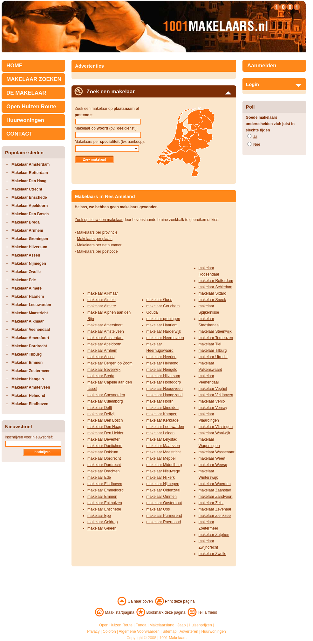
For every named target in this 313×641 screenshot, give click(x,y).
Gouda (152, 312)
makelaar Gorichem (163, 306)
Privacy (93, 631)
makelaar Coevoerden (106, 395)
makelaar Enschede (104, 509)
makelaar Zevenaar (215, 509)
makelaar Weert (212, 458)
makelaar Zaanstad (215, 490)
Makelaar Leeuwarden (31, 305)
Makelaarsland (162, 625)
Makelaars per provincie (97, 232)
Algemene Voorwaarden (139, 631)
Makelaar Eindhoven (29, 404)
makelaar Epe (99, 515)
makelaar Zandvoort (216, 496)
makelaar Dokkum (102, 452)
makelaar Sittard (212, 293)
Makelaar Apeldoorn (29, 206)
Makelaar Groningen (29, 239)
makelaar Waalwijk (214, 433)
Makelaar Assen (25, 255)
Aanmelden (261, 66)
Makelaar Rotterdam (29, 172)
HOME (14, 66)
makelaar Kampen (161, 414)
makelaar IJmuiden (162, 407)
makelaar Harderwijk (163, 331)
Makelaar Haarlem (27, 296)
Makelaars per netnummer (99, 245)
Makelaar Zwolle (26, 272)
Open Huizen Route (31, 106)
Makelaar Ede (23, 280)
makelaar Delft (99, 407)
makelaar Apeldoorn (104, 344)
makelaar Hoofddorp (163, 382)
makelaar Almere (101, 306)
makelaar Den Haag (104, 426)
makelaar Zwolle (212, 553)
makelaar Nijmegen (162, 484)
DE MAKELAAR (26, 93)
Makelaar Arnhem (27, 230)
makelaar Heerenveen (165, 338)
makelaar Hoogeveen (164, 388)
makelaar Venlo (212, 401)
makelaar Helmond (162, 363)
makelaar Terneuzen (216, 338)
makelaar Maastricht (163, 452)
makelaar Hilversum (163, 376)
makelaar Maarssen (163, 446)
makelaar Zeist (211, 503)
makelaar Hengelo (161, 369)
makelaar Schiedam (215, 287)
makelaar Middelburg (164, 465)
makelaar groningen (163, 319)
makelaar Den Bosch (105, 420)
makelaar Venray (213, 407)
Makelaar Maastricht (29, 313)
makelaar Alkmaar (102, 293)
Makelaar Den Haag (28, 181)
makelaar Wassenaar (217, 452)
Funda (141, 625)
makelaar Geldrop (102, 522)
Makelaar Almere (26, 288)
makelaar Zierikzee (215, 515)
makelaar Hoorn (159, 401)
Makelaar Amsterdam (30, 164)
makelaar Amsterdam (105, 338)
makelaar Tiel (210, 344)
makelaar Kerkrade (162, 420)
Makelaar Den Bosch (30, 214)
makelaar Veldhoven (216, 395)
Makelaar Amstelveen (30, 387)
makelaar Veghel (213, 388)
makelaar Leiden (160, 433)
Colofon (109, 631)
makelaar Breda (100, 376)
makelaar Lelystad (161, 439)
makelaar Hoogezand (164, 395)
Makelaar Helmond (28, 395)
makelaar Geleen (101, 528)
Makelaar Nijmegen (28, 263)
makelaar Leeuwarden (165, 426)
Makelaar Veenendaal (30, 329)
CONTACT (19, 134)
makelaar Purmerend (164, 515)
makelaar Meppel (160, 458)
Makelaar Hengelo (27, 379)
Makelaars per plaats (94, 239)
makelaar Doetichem (104, 446)
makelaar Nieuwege (163, 471)
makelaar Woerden (215, 484)
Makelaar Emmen (27, 362)
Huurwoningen (25, 120)
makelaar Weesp (213, 465)
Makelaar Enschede (29, 197)
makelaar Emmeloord (105, 490)
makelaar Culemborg (105, 401)
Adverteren (189, 631)
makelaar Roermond (163, 522)
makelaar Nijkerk (160, 477)
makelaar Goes (159, 299)
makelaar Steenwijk (215, 331)
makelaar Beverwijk (103, 369)
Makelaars (178, 638)
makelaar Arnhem (102, 350)
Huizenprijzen (200, 625)
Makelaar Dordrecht (29, 346)
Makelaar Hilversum (29, 247)
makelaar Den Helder (105, 433)
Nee (256, 144)
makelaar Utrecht (213, 357)
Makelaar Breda (25, 222)
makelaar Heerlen (161, 357)
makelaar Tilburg (213, 350)
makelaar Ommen (161, 496)
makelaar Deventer (103, 439)
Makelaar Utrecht (26, 189)
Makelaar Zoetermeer (30, 371)
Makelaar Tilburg (26, 354)
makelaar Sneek (212, 299)
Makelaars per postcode (97, 251)
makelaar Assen (100, 357)
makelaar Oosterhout (164, 503)
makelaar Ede (99, 477)
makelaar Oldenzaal (163, 490)
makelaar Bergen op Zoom (110, 363)
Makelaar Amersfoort (30, 338)
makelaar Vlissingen (216, 426)
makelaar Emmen (102, 496)
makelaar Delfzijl (101, 414)
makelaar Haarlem (161, 325)
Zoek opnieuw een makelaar (99, 219)
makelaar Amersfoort (105, 325)
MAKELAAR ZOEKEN (33, 79)
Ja (255, 136)
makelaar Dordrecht (104, 458)
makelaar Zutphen (214, 534)
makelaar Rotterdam (216, 280)
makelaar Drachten (103, 471)
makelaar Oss (158, 509)
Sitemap (170, 631)
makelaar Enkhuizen (104, 503)
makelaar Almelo (101, 299)
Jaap (181, 625)
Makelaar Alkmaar (27, 321)
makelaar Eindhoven (104, 484)
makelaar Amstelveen (105, 331)
